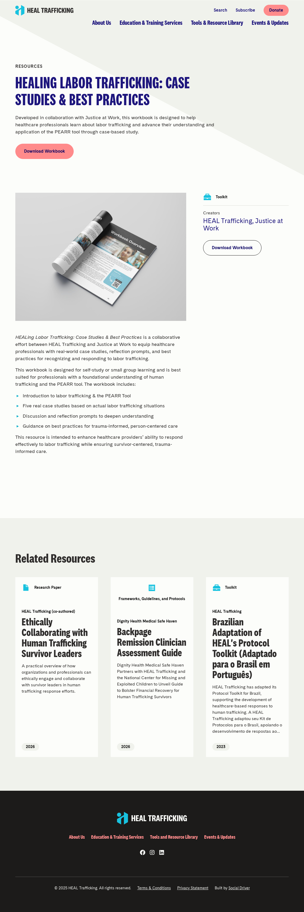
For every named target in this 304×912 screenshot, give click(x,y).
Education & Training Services (117, 836)
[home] (44, 10)
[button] (101, 23)
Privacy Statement (192, 888)
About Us (77, 836)
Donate (276, 10)
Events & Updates (219, 836)
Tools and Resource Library (174, 836)
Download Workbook (44, 151)
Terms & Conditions (154, 888)
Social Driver (239, 888)
